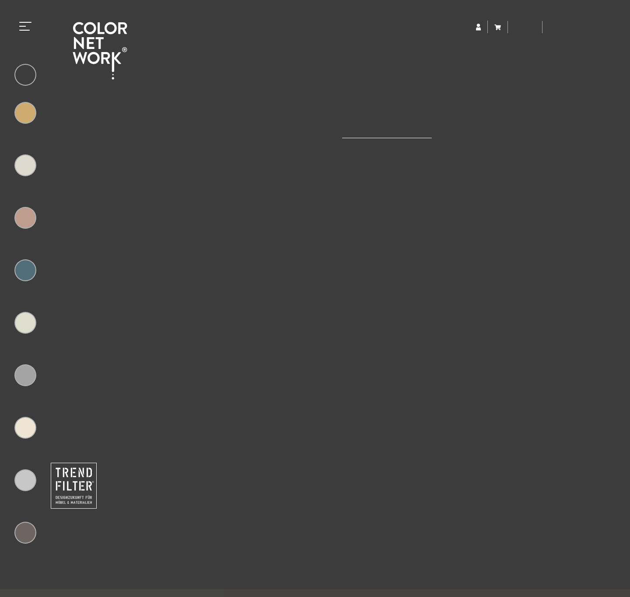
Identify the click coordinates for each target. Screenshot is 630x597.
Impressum (365, 579)
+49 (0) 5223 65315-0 (154, 512)
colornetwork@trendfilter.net (150, 531)
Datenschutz (413, 579)
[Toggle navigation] (25, 25)
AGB (451, 579)
